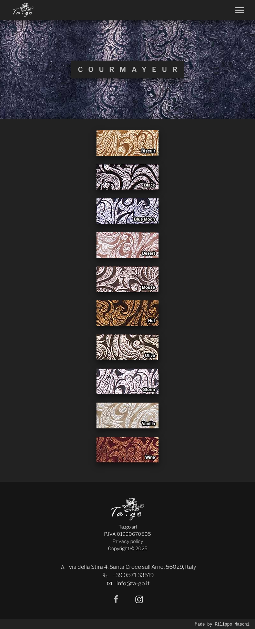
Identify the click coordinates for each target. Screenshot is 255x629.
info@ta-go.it (133, 583)
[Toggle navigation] (239, 10)
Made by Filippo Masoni (222, 624)
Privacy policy (127, 541)
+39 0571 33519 (133, 575)
